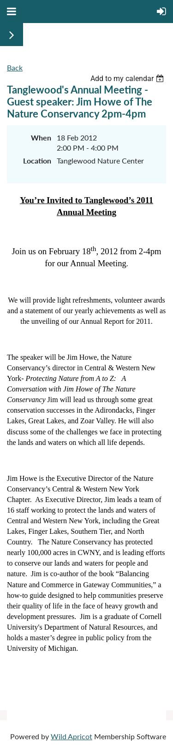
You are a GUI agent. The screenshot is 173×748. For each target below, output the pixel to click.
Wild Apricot (71, 736)
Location (37, 160)
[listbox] (128, 78)
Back (15, 67)
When (41, 137)
